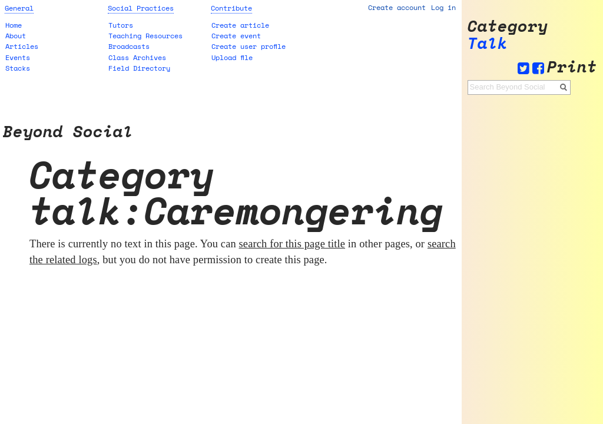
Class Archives (137, 57)
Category (508, 26)
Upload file (232, 57)
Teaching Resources (145, 36)
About (15, 36)
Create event (236, 36)
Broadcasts (129, 46)
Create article (240, 25)
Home (13, 25)
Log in (443, 7)
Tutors (120, 25)
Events (17, 57)
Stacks (17, 68)
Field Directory (139, 68)
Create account (397, 7)
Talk (488, 43)
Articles (21, 46)
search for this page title (292, 244)
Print (572, 66)
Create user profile (248, 46)
